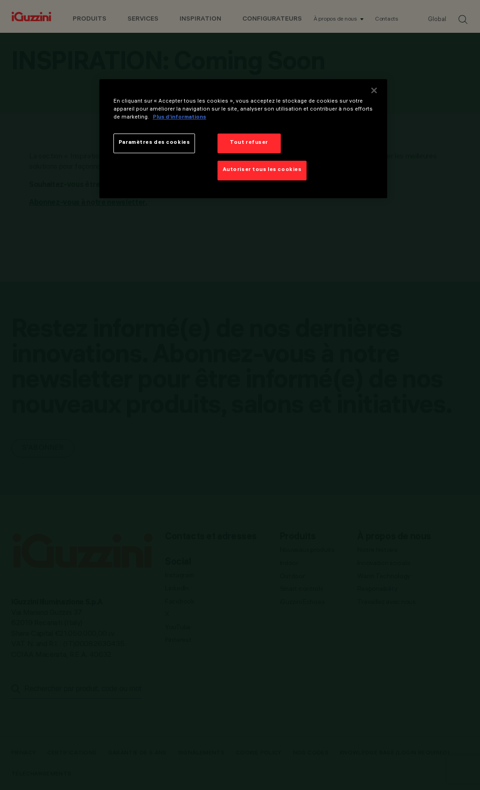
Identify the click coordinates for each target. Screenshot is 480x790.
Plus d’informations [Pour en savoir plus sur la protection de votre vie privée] (179, 117)
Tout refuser (249, 143)
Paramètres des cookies (154, 143)
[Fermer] (374, 90)
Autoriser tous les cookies (262, 170)
